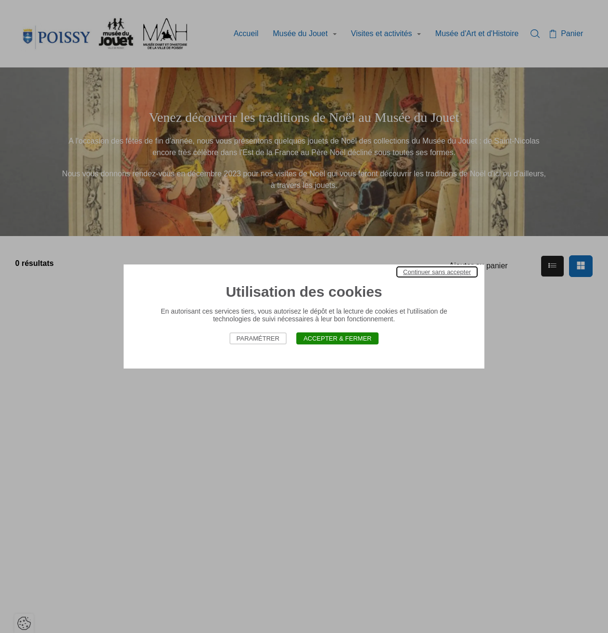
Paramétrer (258, 338)
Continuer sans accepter (437, 272)
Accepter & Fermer (338, 338)
